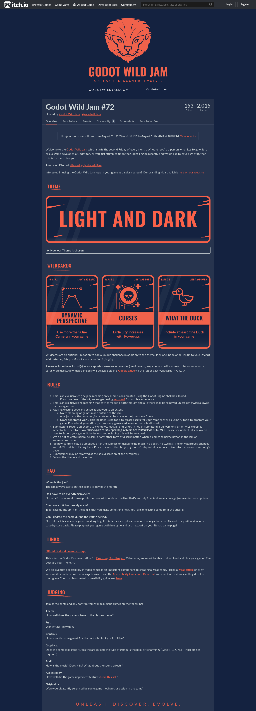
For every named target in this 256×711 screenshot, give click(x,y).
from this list (108, 677)
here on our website (191, 172)
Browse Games (41, 4)
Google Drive (126, 371)
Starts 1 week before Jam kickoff (128, 251)
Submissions (71, 121)
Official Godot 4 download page (66, 551)
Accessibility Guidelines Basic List (134, 574)
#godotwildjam (91, 114)
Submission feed (154, 121)
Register (244, 4)
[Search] (210, 4)
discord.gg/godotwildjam (86, 165)
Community (128, 4)
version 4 (119, 399)
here (119, 578)
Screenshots (130, 121)
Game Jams (62, 4)
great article (185, 570)
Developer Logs (108, 4)
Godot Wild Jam (69, 114)
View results (188, 136)
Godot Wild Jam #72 (80, 106)
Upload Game (83, 4)
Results (88, 121)
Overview (52, 121)
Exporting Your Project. (110, 558)
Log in (229, 4)
